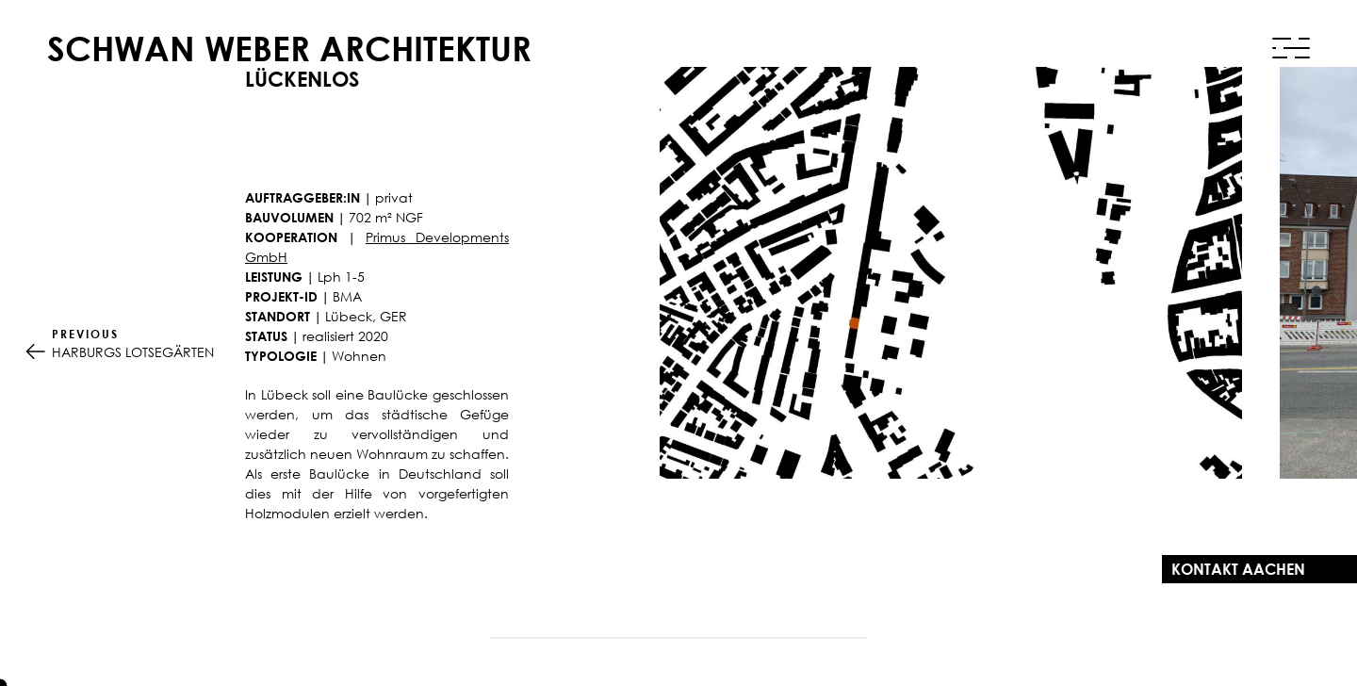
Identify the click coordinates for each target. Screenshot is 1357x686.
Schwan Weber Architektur (289, 48)
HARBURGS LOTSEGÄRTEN (133, 343)
